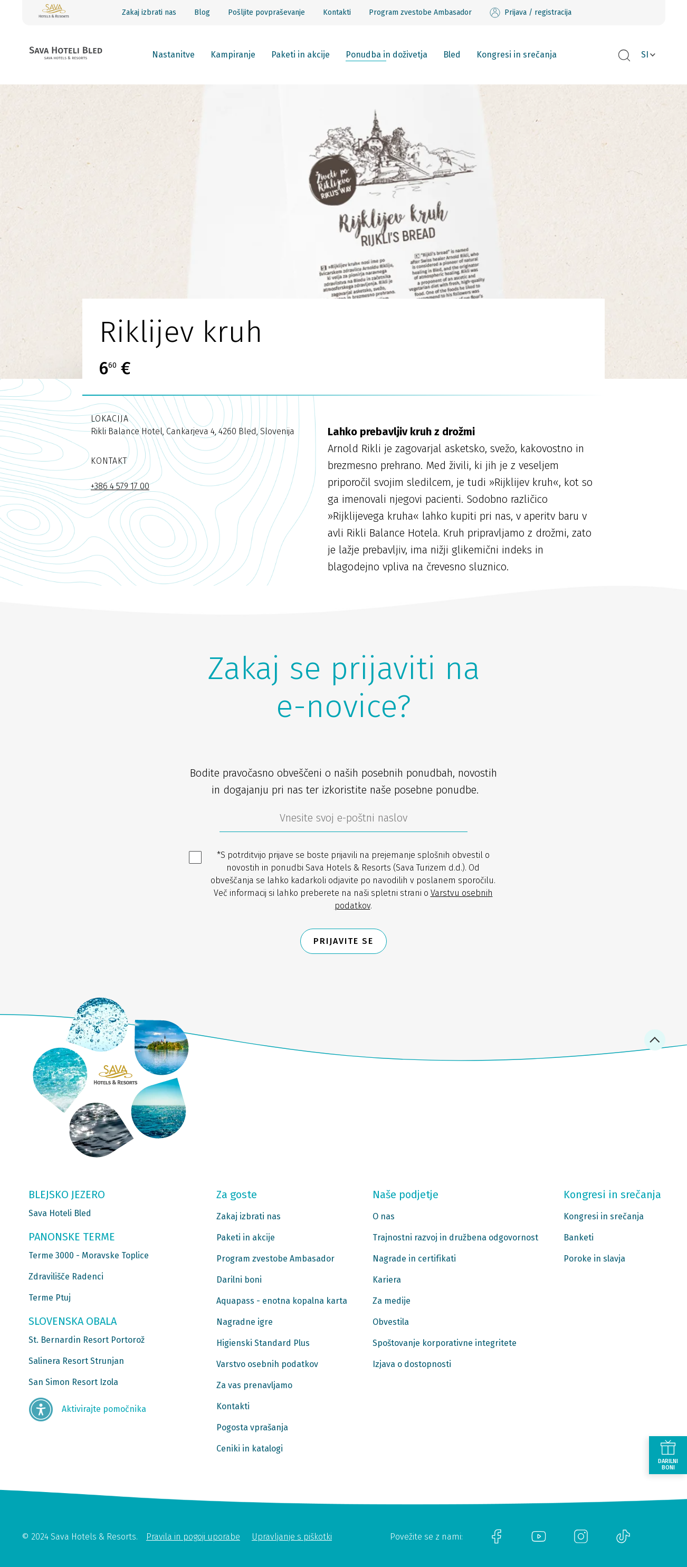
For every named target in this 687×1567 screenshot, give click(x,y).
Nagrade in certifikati (414, 1259)
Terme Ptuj (49, 1298)
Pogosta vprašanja (252, 1427)
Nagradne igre (244, 1322)
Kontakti (337, 12)
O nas (384, 1216)
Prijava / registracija (530, 12)
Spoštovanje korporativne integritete (445, 1343)
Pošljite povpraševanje (266, 12)
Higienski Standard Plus (263, 1343)
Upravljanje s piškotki (292, 1537)
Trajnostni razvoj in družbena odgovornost (455, 1237)
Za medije (392, 1301)
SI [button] (644, 55)
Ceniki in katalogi (249, 1449)
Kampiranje (233, 55)
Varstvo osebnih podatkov (267, 1364)
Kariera (387, 1280)
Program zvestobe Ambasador (420, 12)
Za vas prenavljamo (254, 1385)
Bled (452, 55)
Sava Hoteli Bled (59, 1213)
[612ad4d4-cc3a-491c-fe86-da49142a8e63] (343, 820)
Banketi (579, 1237)
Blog (202, 12)
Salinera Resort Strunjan (76, 1361)
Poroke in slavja (594, 1259)
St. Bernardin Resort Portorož (86, 1340)
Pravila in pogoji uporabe (193, 1537)
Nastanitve (173, 55)
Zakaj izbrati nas (149, 12)
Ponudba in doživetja (386, 55)
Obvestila (391, 1322)
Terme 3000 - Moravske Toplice (88, 1255)
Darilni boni (239, 1280)
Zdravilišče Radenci (65, 1277)
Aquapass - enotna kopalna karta (281, 1301)
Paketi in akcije (300, 55)
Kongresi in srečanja (516, 55)
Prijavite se (343, 941)
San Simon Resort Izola (73, 1382)
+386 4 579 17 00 (120, 486)
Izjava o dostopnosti (412, 1364)
